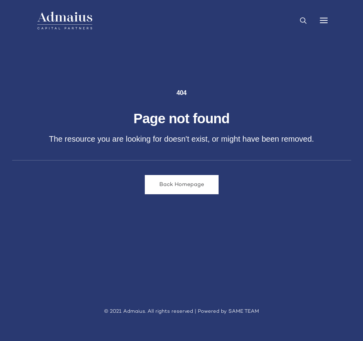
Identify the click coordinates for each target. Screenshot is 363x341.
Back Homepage (181, 184)
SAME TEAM (243, 311)
